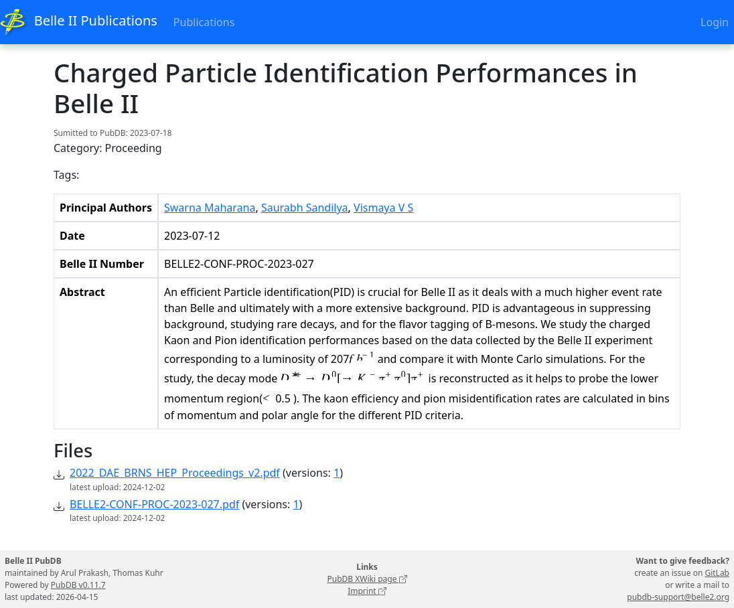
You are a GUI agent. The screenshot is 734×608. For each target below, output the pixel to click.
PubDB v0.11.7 (78, 585)
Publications (203, 22)
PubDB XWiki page (367, 579)
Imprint (367, 591)
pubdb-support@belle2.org (678, 597)
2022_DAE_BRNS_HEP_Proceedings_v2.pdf (175, 472)
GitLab (717, 573)
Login (715, 22)
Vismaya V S (383, 207)
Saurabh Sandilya (304, 207)
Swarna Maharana (209, 207)
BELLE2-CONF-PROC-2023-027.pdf (154, 504)
